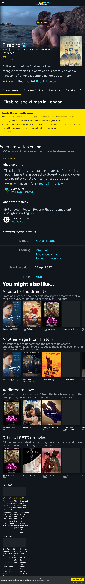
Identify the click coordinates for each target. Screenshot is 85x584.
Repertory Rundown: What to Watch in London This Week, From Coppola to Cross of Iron (29, 535)
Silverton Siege (48, 380)
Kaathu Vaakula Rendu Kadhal (68, 428)
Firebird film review (50, 183)
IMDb (38, 277)
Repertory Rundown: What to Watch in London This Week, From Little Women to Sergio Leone (11, 535)
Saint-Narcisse (48, 329)
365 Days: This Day (50, 427)
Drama (25, 49)
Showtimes (10, 90)
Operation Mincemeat (27, 381)
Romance (8, 52)
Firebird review (46, 81)
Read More (46, 580)
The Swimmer (68, 475)
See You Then (48, 475)
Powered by (9, 158)
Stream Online (33, 90)
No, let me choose (77, 582)
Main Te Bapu (28, 329)
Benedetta (27, 475)
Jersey (26, 427)
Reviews (54, 90)
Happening (7, 329)
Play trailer (41, 22)
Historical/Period (40, 49)
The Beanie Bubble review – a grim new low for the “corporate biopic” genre (48, 504)
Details (70, 90)
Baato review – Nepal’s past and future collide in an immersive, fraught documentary (28, 504)
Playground (67, 329)
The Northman (68, 380)
